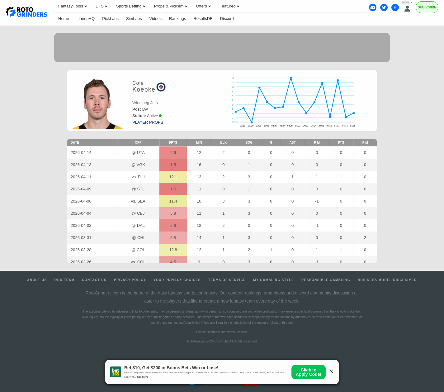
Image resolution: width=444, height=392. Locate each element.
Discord (227, 18)
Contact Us (94, 280)
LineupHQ (86, 18)
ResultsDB (202, 18)
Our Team (64, 280)
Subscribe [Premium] (427, 7)
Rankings (177, 18)
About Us (37, 280)
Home (63, 18)
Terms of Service (227, 280)
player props (147, 122)
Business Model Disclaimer (387, 280)
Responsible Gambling (325, 280)
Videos (155, 18)
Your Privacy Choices (177, 280)
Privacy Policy (130, 280)
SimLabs (134, 18)
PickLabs (110, 18)
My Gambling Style (273, 280)
